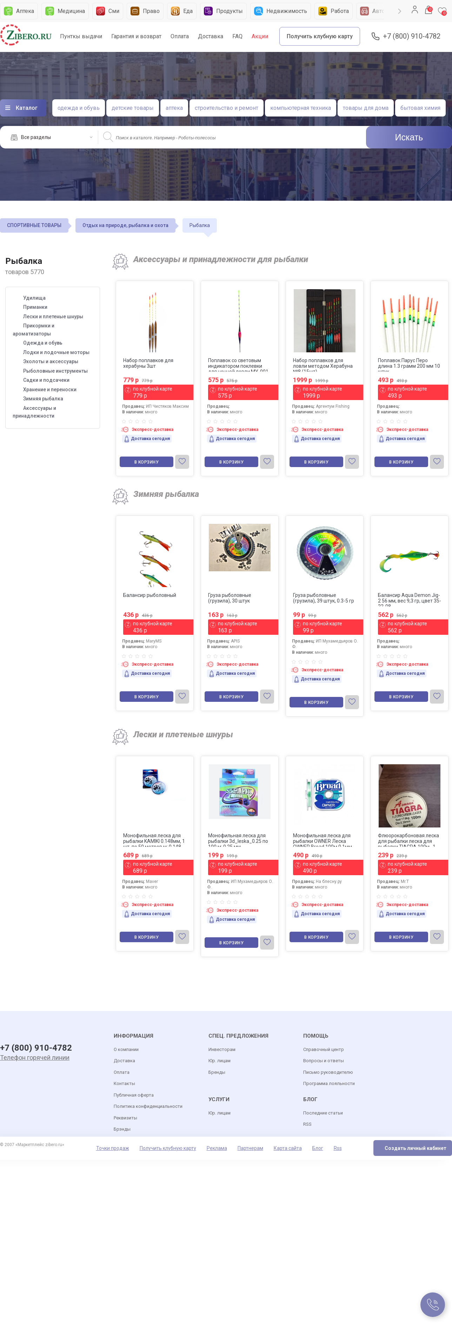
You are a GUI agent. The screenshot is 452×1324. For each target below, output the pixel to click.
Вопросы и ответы (323, 1060)
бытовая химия (420, 108)
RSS (307, 1124)
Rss (338, 1148)
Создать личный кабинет (415, 1148)
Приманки (35, 307)
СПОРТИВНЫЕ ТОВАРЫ (34, 225)
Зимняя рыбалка (43, 398)
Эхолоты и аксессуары (50, 361)
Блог (317, 1148)
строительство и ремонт (226, 108)
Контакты (124, 1083)
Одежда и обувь (42, 343)
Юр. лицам (219, 1060)
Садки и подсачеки (46, 380)
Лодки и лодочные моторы (56, 352)
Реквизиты (125, 1117)
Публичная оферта (134, 1095)
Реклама (217, 1148)
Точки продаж (112, 1148)
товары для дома (365, 108)
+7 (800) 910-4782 (411, 36)
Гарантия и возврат (136, 36)
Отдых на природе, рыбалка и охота (125, 225)
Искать (409, 137)
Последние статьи (323, 1113)
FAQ (237, 36)
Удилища (34, 298)
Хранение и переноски (50, 389)
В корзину (146, 462)
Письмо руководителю (328, 1072)
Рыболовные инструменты (55, 371)
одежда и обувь (79, 108)
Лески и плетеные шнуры (53, 316)
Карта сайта (288, 1148)
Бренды (216, 1072)
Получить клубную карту (320, 36)
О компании (126, 1049)
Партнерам (250, 1148)
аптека (174, 108)
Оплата (180, 36)
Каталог (27, 108)
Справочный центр (323, 1049)
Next (400, 11)
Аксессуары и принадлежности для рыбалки (220, 259)
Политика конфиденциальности (148, 1106)
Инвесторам (221, 1049)
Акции (260, 36)
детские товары (133, 108)
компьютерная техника (300, 108)
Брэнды (122, 1129)
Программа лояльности (329, 1083)
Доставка (210, 36)
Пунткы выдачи (81, 36)
